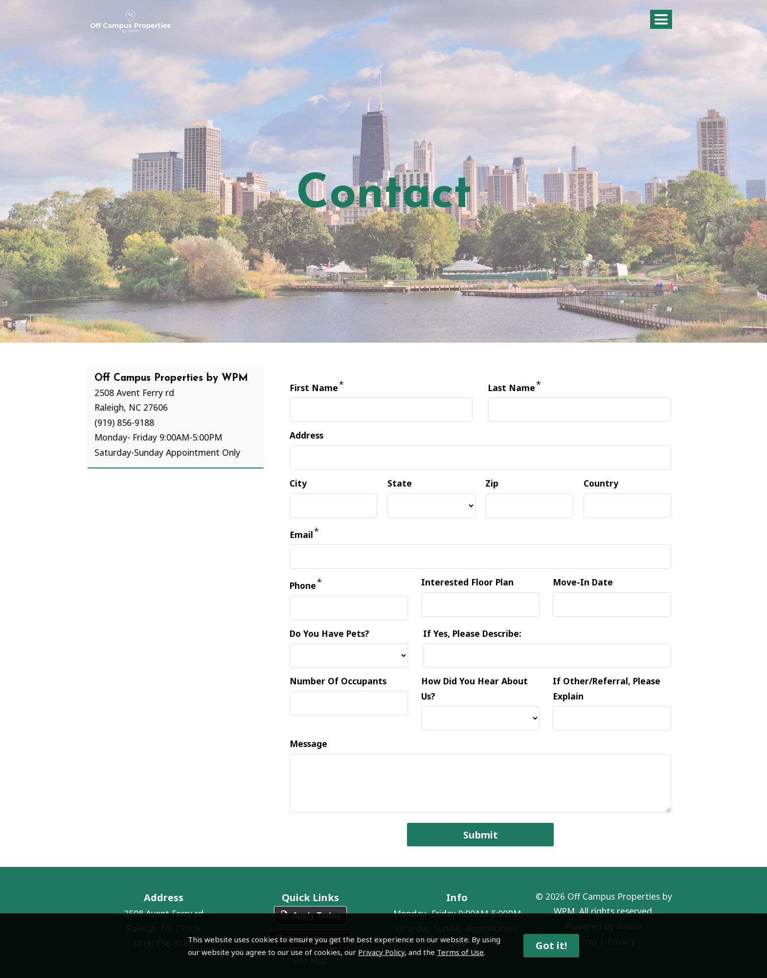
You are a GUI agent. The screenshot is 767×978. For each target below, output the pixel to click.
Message (308, 743)
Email (301, 534)
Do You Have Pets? (329, 633)
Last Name (511, 388)
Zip (491, 483)
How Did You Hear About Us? (474, 688)
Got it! (551, 945)
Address (306, 435)
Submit (480, 834)
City (298, 483)
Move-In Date (583, 582)
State (399, 483)
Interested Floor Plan (467, 582)
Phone (303, 585)
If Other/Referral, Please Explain (606, 688)
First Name (314, 388)
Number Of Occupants (338, 681)
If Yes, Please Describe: (472, 633)
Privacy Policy (381, 952)
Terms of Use (460, 952)
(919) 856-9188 (103, 422)
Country (601, 483)
